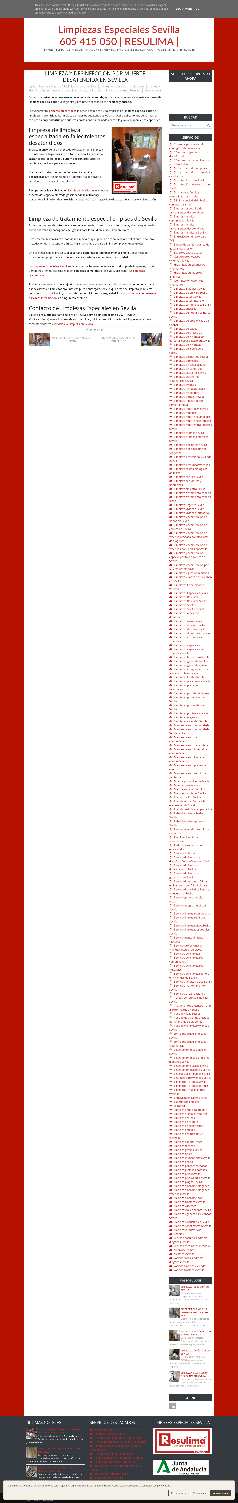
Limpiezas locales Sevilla (189, 677)
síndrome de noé (184, 1250)
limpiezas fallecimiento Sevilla (192, 1210)
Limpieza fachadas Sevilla (190, 389)
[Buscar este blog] (187, 125)
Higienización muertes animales (114, 1454)
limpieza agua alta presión (190, 1110)
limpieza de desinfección (189, 1126)
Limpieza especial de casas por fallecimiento (119, 339)
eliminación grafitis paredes (191, 1086)
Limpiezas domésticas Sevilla (192, 633)
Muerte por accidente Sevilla (191, 781)
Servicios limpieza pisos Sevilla (193, 981)
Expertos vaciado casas (188, 252)
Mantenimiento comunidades (192, 725)
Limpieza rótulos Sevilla (189, 477)
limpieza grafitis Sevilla (188, 1150)
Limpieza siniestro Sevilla (189, 489)
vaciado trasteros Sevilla (189, 1270)
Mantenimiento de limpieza (191, 745)
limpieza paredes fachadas (190, 1166)
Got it (200, 8)
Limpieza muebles (185, 413)
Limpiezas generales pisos (190, 665)
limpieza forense (184, 1146)
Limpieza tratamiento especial (193, 493)
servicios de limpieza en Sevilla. (73, 324)
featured (179, 1106)
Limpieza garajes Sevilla (189, 397)
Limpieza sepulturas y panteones (115, 1462)
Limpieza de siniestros (188, 332)
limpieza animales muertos (191, 1114)
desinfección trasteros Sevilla (192, 1070)
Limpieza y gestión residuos (191, 573)
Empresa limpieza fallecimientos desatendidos (68, 86)
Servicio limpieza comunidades (193, 913)
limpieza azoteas (184, 1118)
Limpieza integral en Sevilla (191, 409)
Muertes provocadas (187, 785)
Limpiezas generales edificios (192, 661)
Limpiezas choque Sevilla (189, 625)
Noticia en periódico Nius (190, 789)
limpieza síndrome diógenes (191, 1186)
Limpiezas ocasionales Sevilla (192, 681)
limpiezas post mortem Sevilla (192, 1226)
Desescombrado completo (190, 168)
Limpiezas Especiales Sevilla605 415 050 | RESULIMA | (119, 35)
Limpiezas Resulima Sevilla (190, 601)
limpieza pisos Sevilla (187, 1174)
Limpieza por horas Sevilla (190, 445)
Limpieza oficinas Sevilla (189, 433)
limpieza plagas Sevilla (188, 1182)
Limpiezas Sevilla (78, 190)
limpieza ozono (183, 1162)
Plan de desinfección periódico (193, 809)
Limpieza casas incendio (189, 300)
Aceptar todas (220, 1493)
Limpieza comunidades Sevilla (192, 304)
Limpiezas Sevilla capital (189, 609)
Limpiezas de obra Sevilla (189, 629)
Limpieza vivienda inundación (192, 513)
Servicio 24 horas (184, 853)
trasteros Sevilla (184, 1254)
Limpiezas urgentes (186, 717)
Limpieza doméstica (186, 361)
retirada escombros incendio (192, 1246)
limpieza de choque (186, 1122)
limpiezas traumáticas (187, 1230)
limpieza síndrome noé (188, 1198)
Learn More (184, 8)
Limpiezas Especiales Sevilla (96, 90)
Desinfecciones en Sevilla (189, 180)
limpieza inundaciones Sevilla (192, 1158)
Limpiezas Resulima (129, 90)
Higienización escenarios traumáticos (117, 1438)
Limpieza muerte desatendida (192, 421)
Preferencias (199, 1493)
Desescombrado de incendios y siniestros (120, 1442)
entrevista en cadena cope (190, 1098)
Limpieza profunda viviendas (192, 465)
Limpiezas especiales (187, 645)
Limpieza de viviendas (187, 344)
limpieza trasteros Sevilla (189, 1202)
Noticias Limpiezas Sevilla (190, 793)
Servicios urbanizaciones (189, 993)
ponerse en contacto (62, 111)
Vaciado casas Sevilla (187, 1013)
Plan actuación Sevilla (187, 797)
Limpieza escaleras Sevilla (190, 373)
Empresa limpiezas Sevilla (190, 232)
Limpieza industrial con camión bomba (118, 1458)
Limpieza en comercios (188, 369)
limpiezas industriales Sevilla (192, 1222)
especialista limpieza (187, 1102)
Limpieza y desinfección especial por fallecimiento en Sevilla (187, 557)
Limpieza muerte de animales (192, 417)
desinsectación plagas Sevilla (192, 1074)
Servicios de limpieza (187, 953)
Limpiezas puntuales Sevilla (191, 713)
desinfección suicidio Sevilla (191, 1066)
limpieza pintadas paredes (190, 1170)
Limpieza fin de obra (186, 393)
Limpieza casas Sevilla (187, 296)
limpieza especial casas (188, 1142)
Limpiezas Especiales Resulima (52, 266)
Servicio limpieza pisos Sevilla (192, 925)
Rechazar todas (178, 1493)
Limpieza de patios (185, 328)
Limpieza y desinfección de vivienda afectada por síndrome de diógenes (189, 537)
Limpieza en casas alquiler (190, 365)
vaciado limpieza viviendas (190, 1266)
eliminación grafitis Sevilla (190, 1082)
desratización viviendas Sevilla (192, 1078)
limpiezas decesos (185, 1206)
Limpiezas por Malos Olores (191, 693)
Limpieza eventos (185, 385)
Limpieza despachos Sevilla (191, 357)
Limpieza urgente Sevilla (189, 505)
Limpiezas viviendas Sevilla (190, 721)
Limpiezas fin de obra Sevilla (191, 657)
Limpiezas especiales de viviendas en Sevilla (71, 339)
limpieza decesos (184, 1130)
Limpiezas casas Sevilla (188, 621)
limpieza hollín (183, 1154)
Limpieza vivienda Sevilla (189, 509)
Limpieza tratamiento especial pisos (122, 86)
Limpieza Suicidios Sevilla (189, 288)
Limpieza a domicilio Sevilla (191, 292)
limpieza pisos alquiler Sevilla (192, 1178)
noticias (179, 1234)
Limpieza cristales (185, 308)
